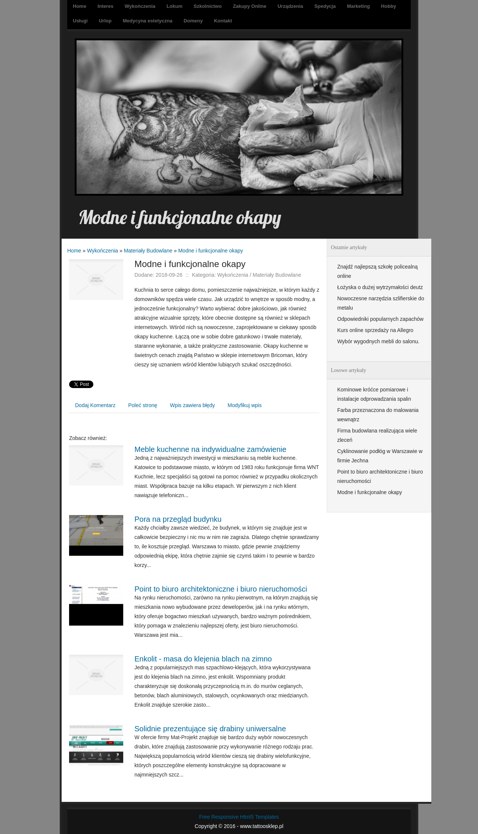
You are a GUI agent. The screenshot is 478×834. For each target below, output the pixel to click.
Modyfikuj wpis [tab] (245, 405)
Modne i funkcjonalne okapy (210, 251)
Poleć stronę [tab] (142, 405)
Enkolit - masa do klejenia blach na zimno (203, 659)
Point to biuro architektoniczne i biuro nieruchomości (220, 589)
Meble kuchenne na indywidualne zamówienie (210, 449)
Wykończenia (102, 251)
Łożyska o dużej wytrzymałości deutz (380, 287)
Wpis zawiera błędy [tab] (192, 405)
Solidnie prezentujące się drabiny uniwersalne (210, 729)
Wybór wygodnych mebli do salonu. (378, 341)
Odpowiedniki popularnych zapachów (380, 319)
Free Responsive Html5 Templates (239, 817)
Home (74, 251)
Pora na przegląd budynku (178, 519)
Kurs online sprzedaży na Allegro (375, 330)
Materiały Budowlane (148, 251)
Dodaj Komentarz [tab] (95, 405)
